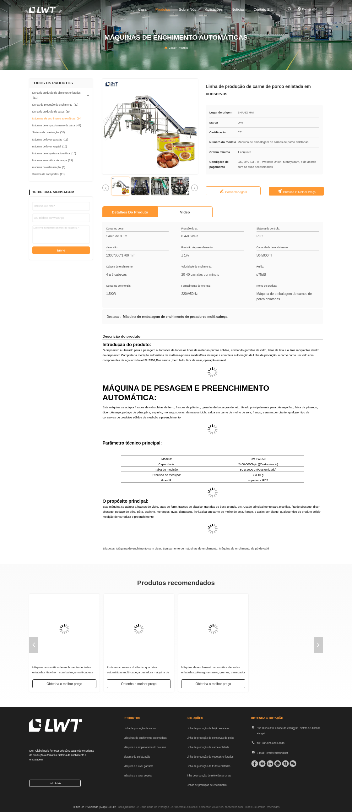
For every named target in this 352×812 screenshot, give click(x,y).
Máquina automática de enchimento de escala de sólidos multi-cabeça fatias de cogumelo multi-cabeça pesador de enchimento (287, 672)
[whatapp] (276, 763)
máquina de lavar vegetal (138, 775)
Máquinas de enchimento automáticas (145, 738)
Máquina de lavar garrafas (139, 766)
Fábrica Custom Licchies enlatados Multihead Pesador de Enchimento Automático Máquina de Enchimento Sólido (63, 672)
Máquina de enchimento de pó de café (244, 548)
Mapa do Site (108, 807)
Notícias (238, 9)
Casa (142, 9)
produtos (162, 9)
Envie (61, 250)
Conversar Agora (236, 192)
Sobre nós (187, 9)
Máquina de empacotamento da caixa (145, 747)
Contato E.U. (263, 9)
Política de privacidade (85, 807)
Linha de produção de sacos (140, 728)
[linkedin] (268, 763)
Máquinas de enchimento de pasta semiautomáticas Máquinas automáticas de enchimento (135, 672)
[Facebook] (253, 763)
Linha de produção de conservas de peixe (210, 738)
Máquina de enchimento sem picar (138, 548)
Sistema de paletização (137, 756)
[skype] (284, 763)
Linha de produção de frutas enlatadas (208, 766)
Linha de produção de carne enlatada (208, 747)
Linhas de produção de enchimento (206, 785)
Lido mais (55, 783)
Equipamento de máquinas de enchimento (190, 548)
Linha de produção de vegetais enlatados (210, 756)
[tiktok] (260, 763)
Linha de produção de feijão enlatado (208, 728)
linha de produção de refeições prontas (209, 775)
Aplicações (214, 9)
